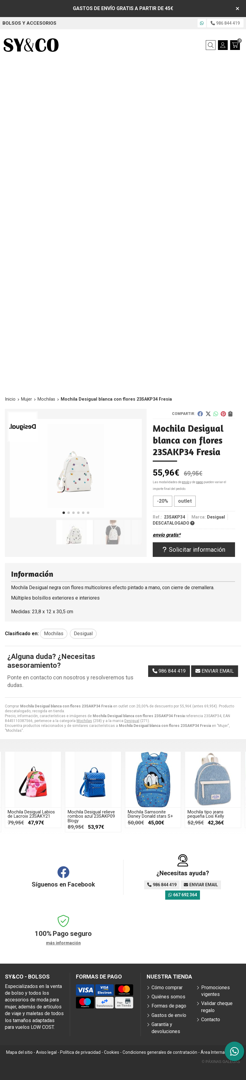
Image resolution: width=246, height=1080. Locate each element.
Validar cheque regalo (217, 1006)
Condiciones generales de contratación (160, 1052)
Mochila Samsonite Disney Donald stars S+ (150, 814)
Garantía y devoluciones (166, 1028)
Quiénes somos (168, 997)
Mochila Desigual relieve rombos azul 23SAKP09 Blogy (91, 816)
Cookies (111, 1052)
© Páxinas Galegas (221, 1062)
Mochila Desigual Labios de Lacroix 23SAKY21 (31, 814)
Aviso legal (46, 1052)
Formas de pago (169, 1006)
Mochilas (84, 721)
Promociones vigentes (215, 991)
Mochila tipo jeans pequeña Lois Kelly (205, 814)
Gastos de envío (169, 1015)
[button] (63, 513)
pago (199, 482)
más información (63, 942)
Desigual (131, 721)
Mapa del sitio (19, 1052)
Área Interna (213, 1052)
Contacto (210, 1019)
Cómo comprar (167, 987)
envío (185, 482)
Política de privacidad (80, 1052)
